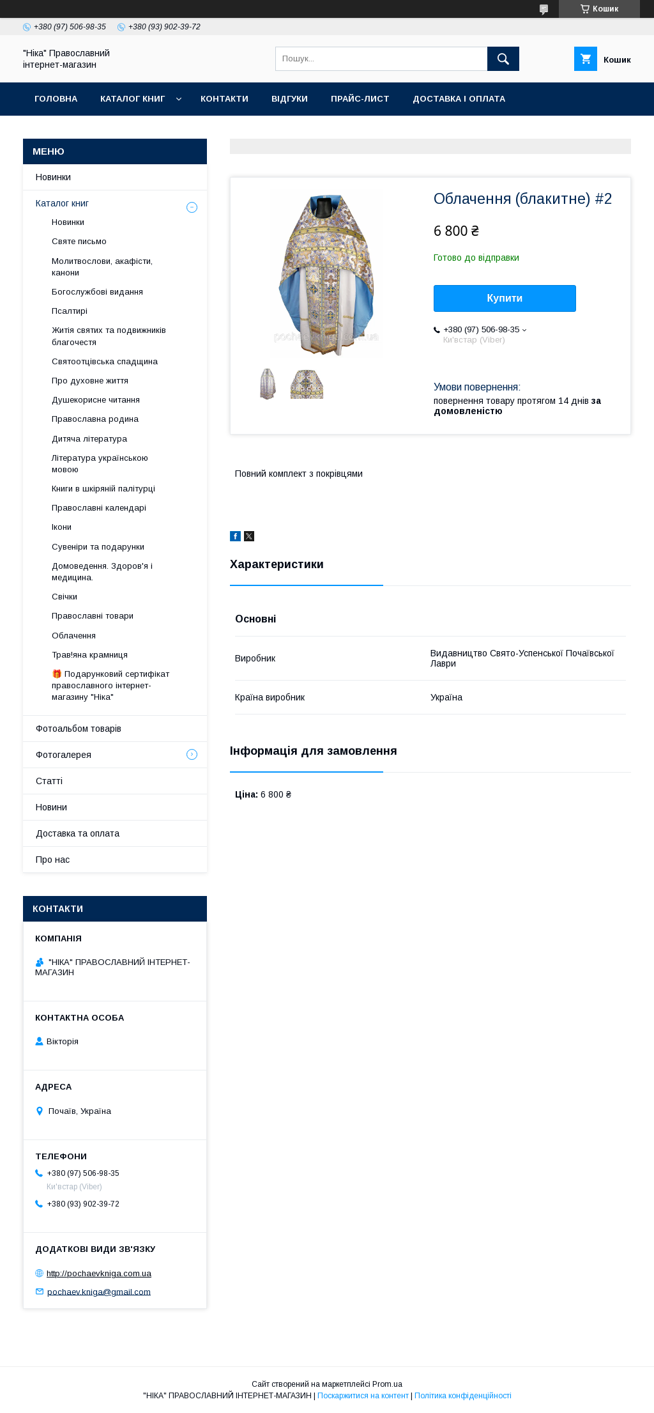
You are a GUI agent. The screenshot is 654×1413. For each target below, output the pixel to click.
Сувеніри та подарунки (98, 547)
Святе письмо (79, 241)
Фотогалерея (63, 755)
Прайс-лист (360, 99)
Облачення (74, 635)
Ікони (62, 527)
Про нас (53, 859)
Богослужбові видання (97, 292)
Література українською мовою (100, 463)
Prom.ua (387, 1384)
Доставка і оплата (459, 99)
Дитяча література (89, 439)
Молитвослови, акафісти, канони (102, 266)
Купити (505, 298)
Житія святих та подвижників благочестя (109, 335)
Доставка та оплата (77, 833)
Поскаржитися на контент (363, 1395)
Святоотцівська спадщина (105, 361)
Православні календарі (99, 508)
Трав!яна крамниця (90, 655)
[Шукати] (503, 59)
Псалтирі (69, 311)
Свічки (64, 596)
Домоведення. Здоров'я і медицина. (102, 571)
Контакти (224, 99)
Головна (55, 99)
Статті (49, 781)
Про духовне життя (90, 380)
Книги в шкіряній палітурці (103, 488)
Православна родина (95, 419)
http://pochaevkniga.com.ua (99, 1273)
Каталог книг (132, 99)
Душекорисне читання (96, 400)
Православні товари (92, 616)
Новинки (53, 177)
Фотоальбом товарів (78, 728)
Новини (51, 807)
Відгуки (289, 99)
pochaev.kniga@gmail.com (99, 1291)
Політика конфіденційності (463, 1395)
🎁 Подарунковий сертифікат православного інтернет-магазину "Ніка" (110, 685)
